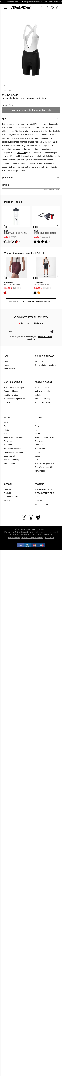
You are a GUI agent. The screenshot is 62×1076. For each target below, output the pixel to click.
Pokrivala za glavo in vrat (15, 452)
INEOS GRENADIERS (44, 493)
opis (4, 119)
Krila (37, 460)
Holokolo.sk (40, 532)
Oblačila (7, 489)
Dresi (6, 426)
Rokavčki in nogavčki (13, 448)
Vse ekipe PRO (41, 504)
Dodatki (7, 493)
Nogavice (8, 445)
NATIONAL (39, 500)
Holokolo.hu (25, 535)
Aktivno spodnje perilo (13, 437)
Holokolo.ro (36, 535)
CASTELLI (7, 91)
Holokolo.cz (51, 532)
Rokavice (8, 441)
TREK (37, 497)
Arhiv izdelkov (10, 369)
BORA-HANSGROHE (44, 489)
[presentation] (4, 224)
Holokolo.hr (38, 537)
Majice (37, 456)
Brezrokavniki (10, 456)
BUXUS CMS (21, 532)
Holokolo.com (14, 537)
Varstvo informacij (42, 398)
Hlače (6, 430)
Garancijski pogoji (11, 391)
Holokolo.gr (49, 537)
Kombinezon (9, 463)
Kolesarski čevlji (11, 497)
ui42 (31, 532)
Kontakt (7, 365)
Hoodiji (38, 452)
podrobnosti (8, 177)
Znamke (7, 500)
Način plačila (40, 361)
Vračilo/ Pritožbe (11, 395)
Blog (6, 361)
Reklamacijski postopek (14, 387)
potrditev (52, 331)
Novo (6, 422)
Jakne (6, 433)
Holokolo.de (26, 537)
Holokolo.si (47, 535)
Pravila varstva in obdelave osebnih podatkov (42, 391)
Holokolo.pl (13, 535)
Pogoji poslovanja (42, 402)
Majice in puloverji (11, 460)
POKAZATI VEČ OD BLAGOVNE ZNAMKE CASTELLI (31, 301)
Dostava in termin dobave (45, 365)
